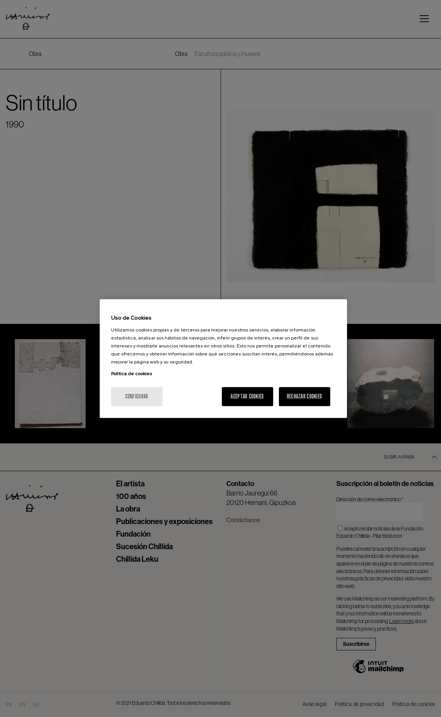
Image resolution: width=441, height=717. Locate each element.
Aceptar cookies (247, 396)
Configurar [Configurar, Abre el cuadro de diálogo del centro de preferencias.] (136, 396)
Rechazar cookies (304, 396)
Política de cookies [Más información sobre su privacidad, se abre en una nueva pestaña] (131, 374)
